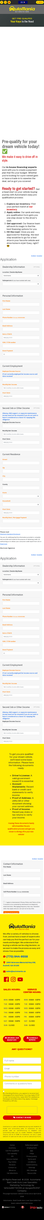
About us (12, 1170)
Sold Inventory (31, 1165)
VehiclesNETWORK (13, 1188)
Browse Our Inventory (12, 1039)
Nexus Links (31, 1173)
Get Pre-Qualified (12, 1151)
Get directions (12, 1173)
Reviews (12, 1165)
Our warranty (12, 1153)
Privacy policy (32, 1156)
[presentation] (22, 1110)
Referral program (31, 1145)
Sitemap (32, 1167)
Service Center (12, 1159)
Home (12, 1145)
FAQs (32, 1153)
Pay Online (12, 1162)
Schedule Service (32, 1039)
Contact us (12, 1167)
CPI (12, 1156)
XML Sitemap (32, 1170)
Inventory (12, 1148)
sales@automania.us (16, 971)
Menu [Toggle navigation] (40, 2)
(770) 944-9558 (17, 956)
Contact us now (22, 1117)
